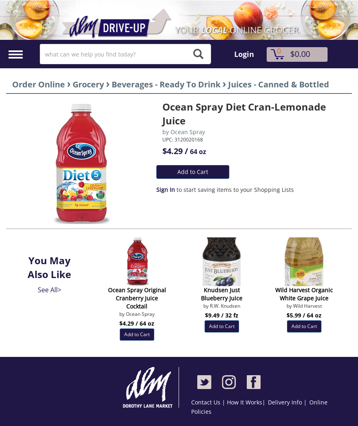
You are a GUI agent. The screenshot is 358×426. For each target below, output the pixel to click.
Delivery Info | (287, 402)
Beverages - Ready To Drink (166, 84)
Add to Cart (192, 172)
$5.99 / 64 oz (304, 315)
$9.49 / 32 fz (221, 315)
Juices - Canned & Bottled (278, 84)
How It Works (244, 402)
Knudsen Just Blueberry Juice (221, 294)
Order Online (38, 84)
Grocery (88, 84)
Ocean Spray (187, 132)
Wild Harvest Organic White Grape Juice (304, 294)
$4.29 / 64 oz (136, 323)
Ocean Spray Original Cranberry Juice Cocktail (137, 298)
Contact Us (206, 402)
